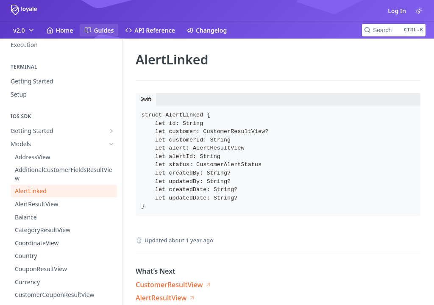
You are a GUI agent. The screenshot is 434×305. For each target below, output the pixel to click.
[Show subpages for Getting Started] (111, 131)
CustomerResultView (169, 284)
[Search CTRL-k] (394, 30)
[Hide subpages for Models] (111, 144)
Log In (397, 11)
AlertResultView (161, 297)
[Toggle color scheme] (419, 10)
